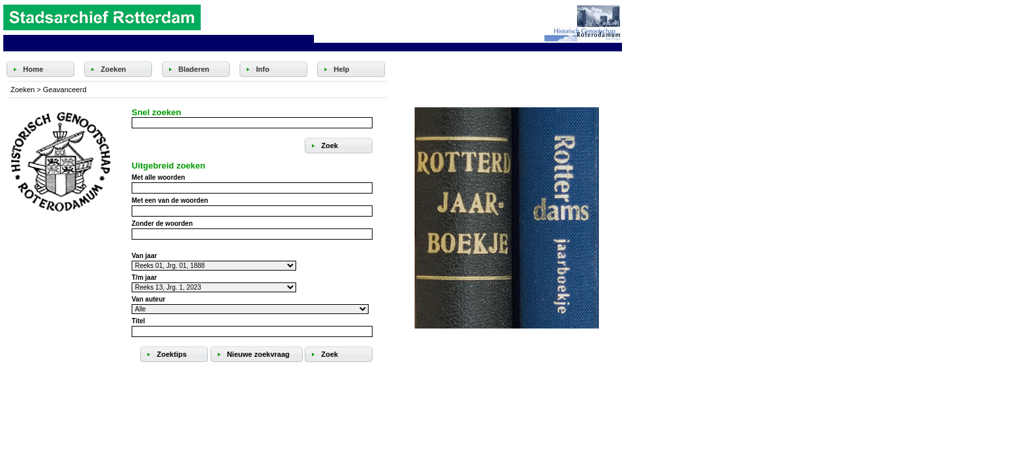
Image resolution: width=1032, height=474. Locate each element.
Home (33, 69)
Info (262, 69)
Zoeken (113, 69)
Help (341, 69)
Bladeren (193, 69)
